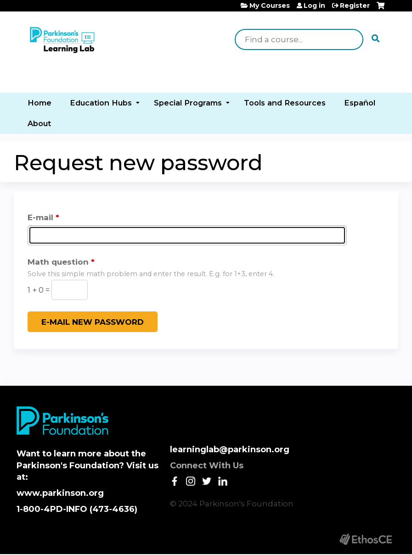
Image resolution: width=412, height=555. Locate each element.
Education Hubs (101, 102)
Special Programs (188, 102)
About (39, 123)
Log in (314, 5)
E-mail (40, 217)
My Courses (269, 5)
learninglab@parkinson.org (229, 449)
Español (359, 102)
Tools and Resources (285, 102)
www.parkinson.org (60, 493)
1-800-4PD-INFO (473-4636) (77, 509)
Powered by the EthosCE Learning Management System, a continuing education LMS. (365, 539)
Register (355, 5)
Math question (58, 261)
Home (39, 102)
